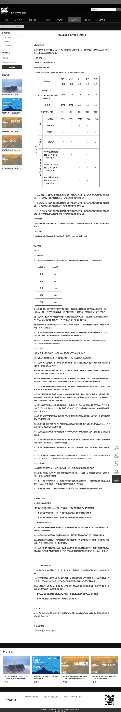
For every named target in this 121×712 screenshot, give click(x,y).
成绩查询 (12, 67)
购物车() (117, 449)
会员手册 (8, 46)
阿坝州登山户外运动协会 (31, 697)
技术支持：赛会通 (60, 711)
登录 (111, 2)
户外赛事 (19, 20)
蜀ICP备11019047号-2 (73, 709)
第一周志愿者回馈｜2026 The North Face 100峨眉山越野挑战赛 (12, 94)
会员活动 (8, 41)
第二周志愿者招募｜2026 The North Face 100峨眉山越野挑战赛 (12, 168)
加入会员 (8, 37)
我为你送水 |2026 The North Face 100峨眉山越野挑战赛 (12, 150)
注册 (119, 2)
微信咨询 (116, 457)
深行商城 (61, 20)
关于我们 (102, 20)
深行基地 (47, 20)
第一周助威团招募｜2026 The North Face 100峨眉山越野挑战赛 (12, 131)
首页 (6, 20)
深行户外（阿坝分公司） (52, 697)
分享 (116, 465)
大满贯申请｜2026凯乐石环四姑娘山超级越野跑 (12, 113)
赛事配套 (33, 20)
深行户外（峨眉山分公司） (73, 697)
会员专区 (74, 20)
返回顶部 (116, 481)
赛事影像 (88, 20)
